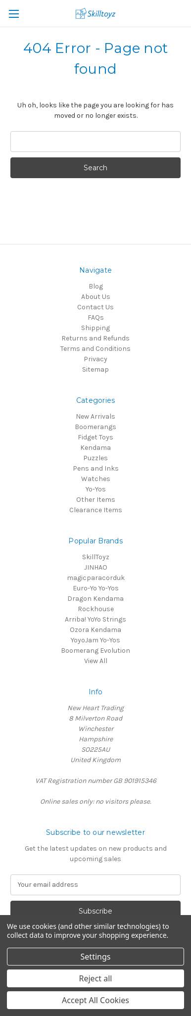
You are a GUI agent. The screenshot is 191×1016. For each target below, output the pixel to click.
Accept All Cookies (95, 1000)
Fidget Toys (95, 437)
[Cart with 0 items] (185, 13)
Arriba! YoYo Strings (95, 619)
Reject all (95, 978)
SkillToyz (95, 557)
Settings (96, 956)
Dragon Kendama (95, 598)
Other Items (95, 499)
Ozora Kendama (95, 630)
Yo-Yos (96, 489)
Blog (96, 286)
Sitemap (95, 369)
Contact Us (95, 307)
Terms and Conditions (95, 348)
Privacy (95, 359)
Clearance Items (95, 510)
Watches (95, 479)
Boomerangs (95, 427)
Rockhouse (96, 609)
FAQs (96, 317)
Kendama (95, 447)
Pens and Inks (96, 468)
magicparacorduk (96, 578)
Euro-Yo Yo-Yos (96, 588)
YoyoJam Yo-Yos (95, 640)
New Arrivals (95, 416)
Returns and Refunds (95, 338)
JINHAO (95, 567)
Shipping (95, 328)
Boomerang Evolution (95, 650)
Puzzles (95, 458)
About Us (95, 296)
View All (95, 661)
